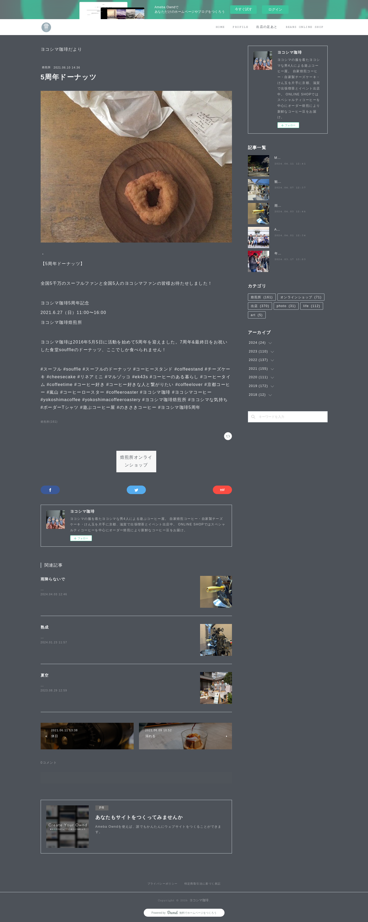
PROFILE (240, 27)
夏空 (45, 675)
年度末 (279, 253)
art (257, 315)
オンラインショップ (301, 297)
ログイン (275, 9)
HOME (220, 27)
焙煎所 (46, 67)
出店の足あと (266, 27)
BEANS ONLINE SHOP (305, 27)
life (311, 306)
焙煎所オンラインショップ (136, 461)
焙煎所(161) (49, 421)
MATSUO (282, 158)
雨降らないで (53, 579)
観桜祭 (279, 182)
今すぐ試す (243, 9)
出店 (260, 306)
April (278, 229)
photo (286, 306)
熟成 (45, 627)
